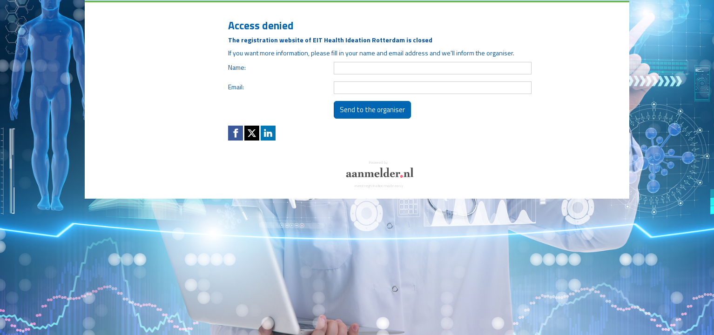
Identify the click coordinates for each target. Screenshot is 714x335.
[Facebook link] (235, 133)
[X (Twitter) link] (251, 133)
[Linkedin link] (268, 133)
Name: (237, 67)
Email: (236, 87)
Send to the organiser (372, 109)
